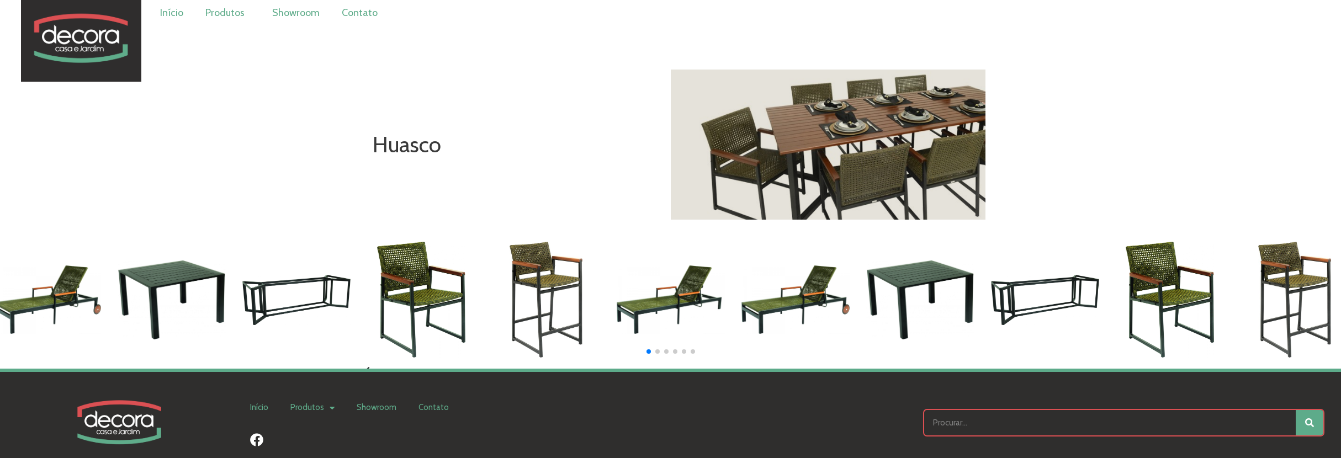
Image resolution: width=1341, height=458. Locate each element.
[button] (648, 351)
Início (171, 13)
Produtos (227, 13)
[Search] (1309, 422)
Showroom (296, 13)
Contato (360, 13)
